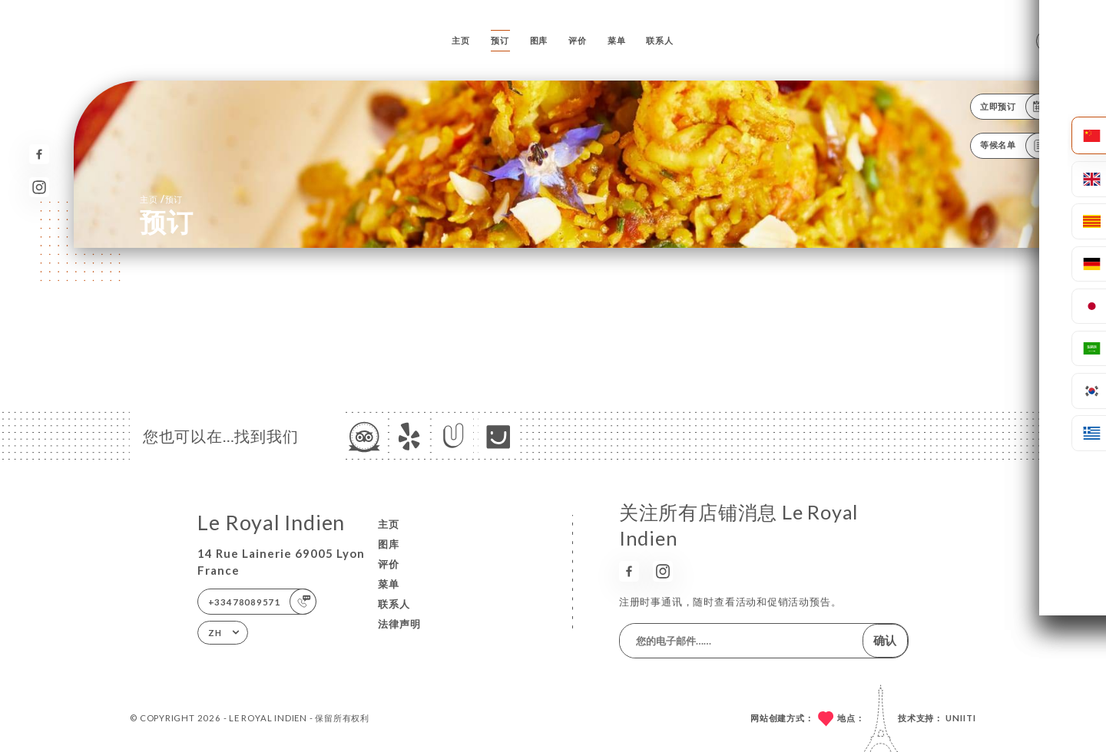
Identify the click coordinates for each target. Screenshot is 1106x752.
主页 (461, 40)
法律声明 (399, 624)
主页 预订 (161, 199)
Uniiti (960, 718)
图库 (539, 40)
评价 (577, 40)
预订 (500, 40)
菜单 (617, 40)
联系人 (659, 40)
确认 (884, 640)
